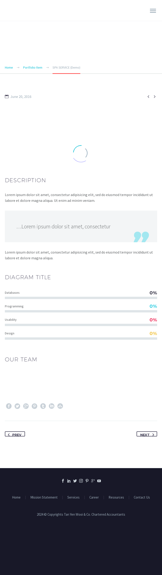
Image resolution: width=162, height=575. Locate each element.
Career (94, 497)
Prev (13, 434)
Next (148, 434)
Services (73, 497)
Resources (116, 497)
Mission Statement (44, 497)
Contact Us (142, 497)
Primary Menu (153, 11)
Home (16, 497)
